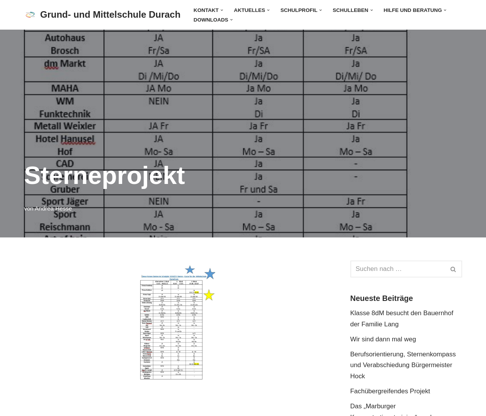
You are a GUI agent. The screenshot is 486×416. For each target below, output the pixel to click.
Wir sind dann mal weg (383, 339)
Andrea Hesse (53, 208)
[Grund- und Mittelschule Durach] (102, 15)
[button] (222, 9)
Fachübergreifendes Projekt (390, 391)
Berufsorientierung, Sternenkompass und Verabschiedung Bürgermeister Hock (403, 365)
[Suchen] (397, 269)
